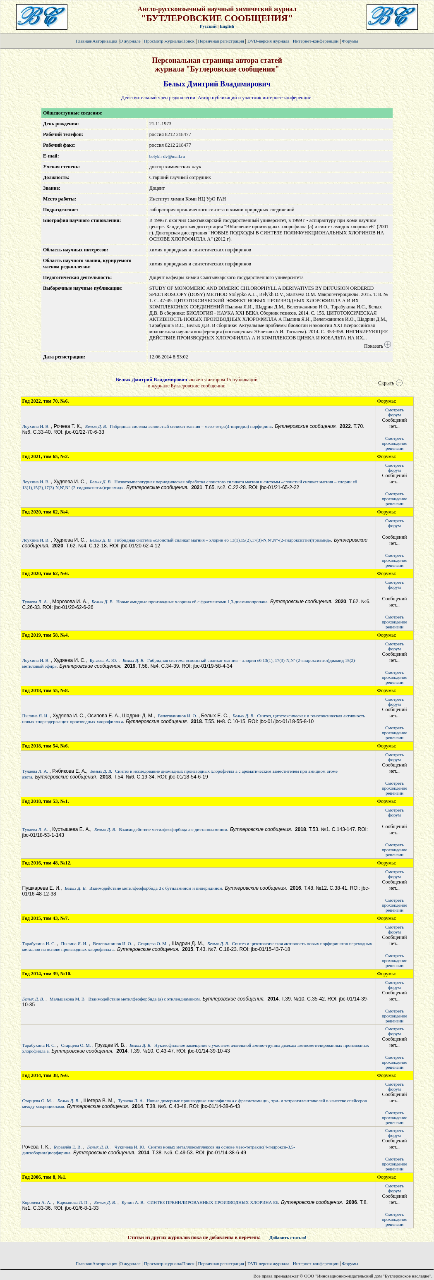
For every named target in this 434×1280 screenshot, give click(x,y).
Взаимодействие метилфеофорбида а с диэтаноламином (173, 829)
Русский (208, 26)
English (227, 26)
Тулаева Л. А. (35, 601)
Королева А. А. (36, 1202)
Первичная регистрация (221, 40)
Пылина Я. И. (35, 715)
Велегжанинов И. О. (177, 715)
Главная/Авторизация (96, 40)
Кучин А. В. (133, 1202)
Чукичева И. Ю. (130, 1146)
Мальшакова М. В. (68, 998)
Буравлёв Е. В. (68, 1146)
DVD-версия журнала (268, 40)
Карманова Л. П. (73, 1202)
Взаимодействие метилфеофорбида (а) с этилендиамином (143, 998)
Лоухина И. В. (36, 426)
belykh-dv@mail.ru (167, 156)
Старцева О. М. (153, 943)
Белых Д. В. (96, 426)
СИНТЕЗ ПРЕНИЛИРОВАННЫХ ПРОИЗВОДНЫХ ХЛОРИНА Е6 (212, 1202)
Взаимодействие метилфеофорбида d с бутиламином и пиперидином (155, 888)
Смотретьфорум (394, 412)
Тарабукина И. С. (39, 943)
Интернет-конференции (315, 40)
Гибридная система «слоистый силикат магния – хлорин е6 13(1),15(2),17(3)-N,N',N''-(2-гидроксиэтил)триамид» (222, 539)
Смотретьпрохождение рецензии (395, 443)
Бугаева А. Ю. (103, 660)
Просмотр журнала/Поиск (169, 40)
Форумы (350, 40)
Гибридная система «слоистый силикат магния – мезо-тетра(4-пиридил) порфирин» (191, 426)
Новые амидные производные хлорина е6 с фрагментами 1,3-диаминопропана (191, 601)
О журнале (130, 40)
